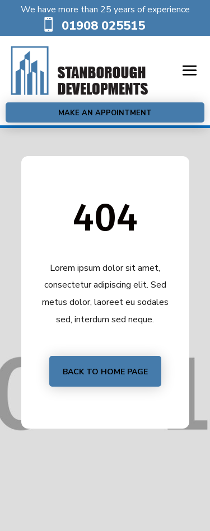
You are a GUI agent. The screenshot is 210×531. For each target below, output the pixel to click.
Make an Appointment (105, 113)
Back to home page (105, 371)
